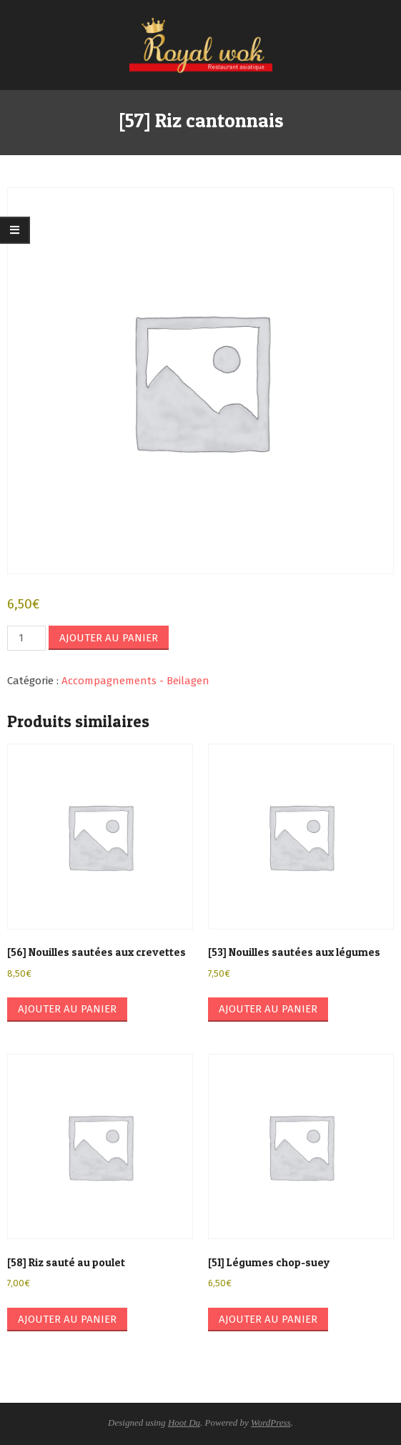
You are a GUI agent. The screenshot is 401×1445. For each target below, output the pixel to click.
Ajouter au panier (108, 637)
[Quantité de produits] (26, 638)
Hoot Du (184, 1422)
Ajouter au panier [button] (67, 1008)
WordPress (271, 1422)
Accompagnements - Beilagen (135, 680)
